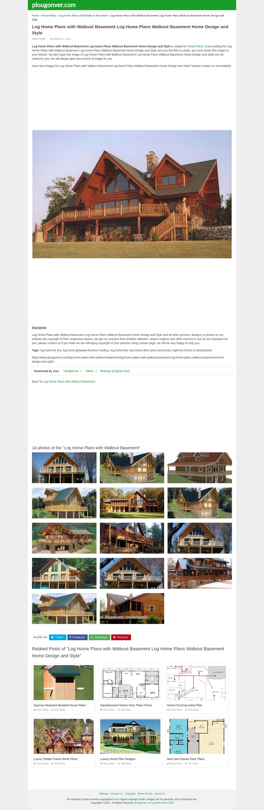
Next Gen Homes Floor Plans (186, 759)
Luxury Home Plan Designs (117, 759)
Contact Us (116, 793)
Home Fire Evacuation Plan (184, 705)
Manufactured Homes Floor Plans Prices (126, 705)
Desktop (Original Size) (115, 371)
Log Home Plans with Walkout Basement (69, 381)
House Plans (38, 39)
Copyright (130, 793)
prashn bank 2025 (163, 802)
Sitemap (103, 793)
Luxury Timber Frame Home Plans (56, 759)
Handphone (71, 371)
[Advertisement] (132, 100)
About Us (159, 793)
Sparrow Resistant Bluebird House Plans (60, 705)
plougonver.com (54, 4)
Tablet (89, 371)
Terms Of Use (144, 793)
